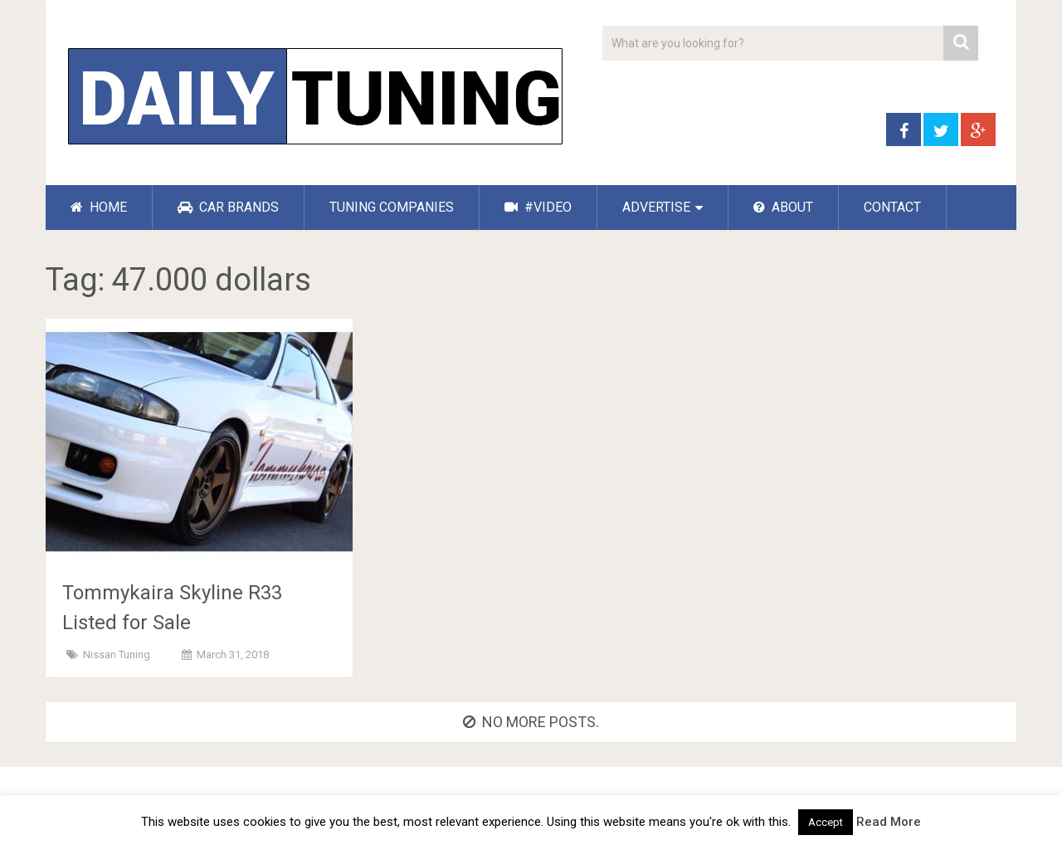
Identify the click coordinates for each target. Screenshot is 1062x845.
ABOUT (783, 207)
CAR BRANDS (228, 207)
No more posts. (531, 721)
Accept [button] (825, 822)
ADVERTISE (656, 207)
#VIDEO (538, 207)
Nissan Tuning (116, 654)
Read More (888, 821)
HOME (99, 207)
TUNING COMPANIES (391, 207)
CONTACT (892, 207)
